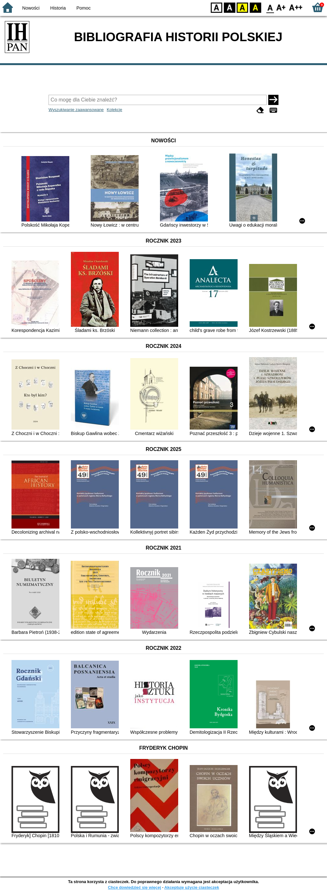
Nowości (31, 8)
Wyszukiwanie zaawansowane (76, 109)
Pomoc (83, 8)
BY (255, 7)
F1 (281, 7)
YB (242, 7)
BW (229, 7)
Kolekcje (114, 109)
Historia (58, 8)
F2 (296, 7)
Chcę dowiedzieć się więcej (134, 887)
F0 (270, 7)
